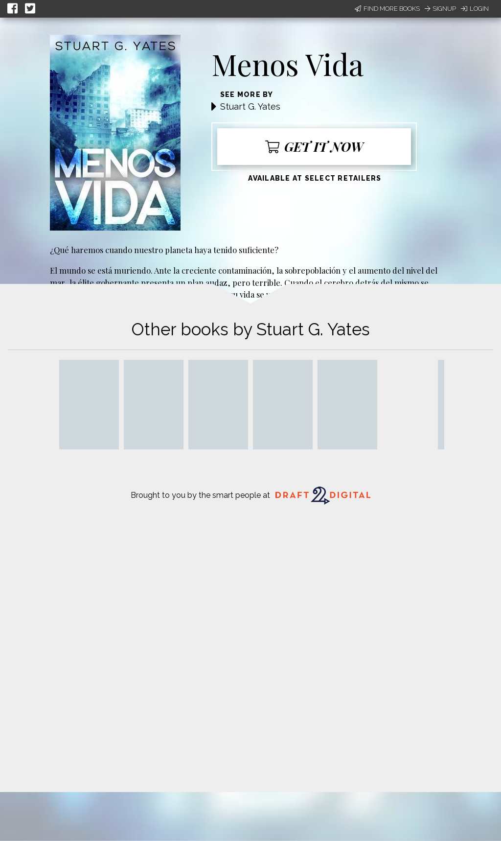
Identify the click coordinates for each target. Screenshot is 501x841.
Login (475, 8)
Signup (440, 8)
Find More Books (387, 8)
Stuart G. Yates (250, 106)
